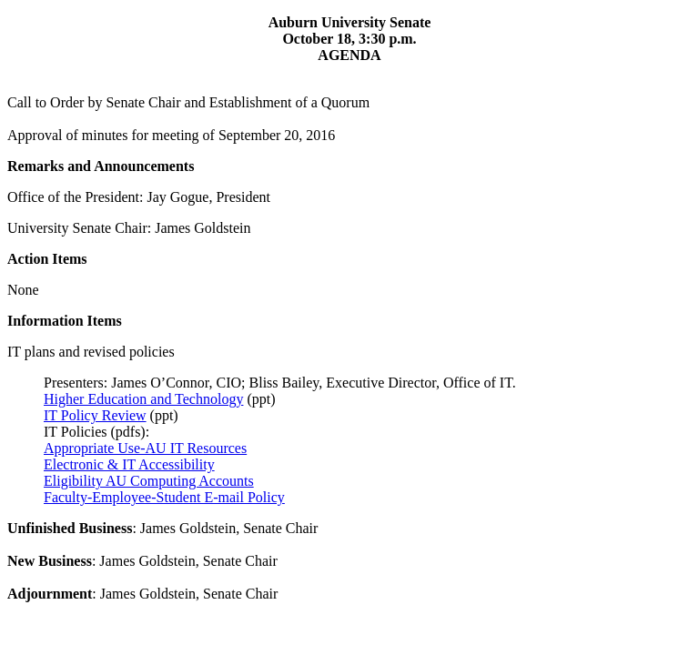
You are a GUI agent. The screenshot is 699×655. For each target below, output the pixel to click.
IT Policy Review (95, 415)
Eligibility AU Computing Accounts (149, 481)
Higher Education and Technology (143, 399)
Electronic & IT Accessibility (129, 464)
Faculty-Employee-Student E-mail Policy (164, 497)
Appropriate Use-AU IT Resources (145, 448)
